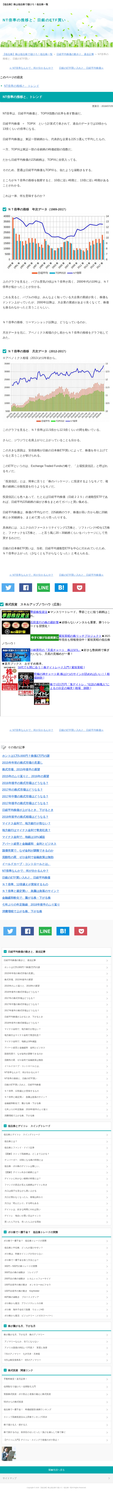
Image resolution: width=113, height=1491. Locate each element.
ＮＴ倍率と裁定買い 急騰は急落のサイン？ (30, 891)
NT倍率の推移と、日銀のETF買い (34, 20)
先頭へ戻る (59, 1469)
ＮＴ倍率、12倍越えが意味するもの (25, 884)
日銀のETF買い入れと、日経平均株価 (26, 877)
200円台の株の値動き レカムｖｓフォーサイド (27, 1278)
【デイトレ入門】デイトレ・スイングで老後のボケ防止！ (31, 1440)
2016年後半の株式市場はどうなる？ (25, 783)
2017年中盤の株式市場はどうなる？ (25, 796)
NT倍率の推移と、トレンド (21, 85)
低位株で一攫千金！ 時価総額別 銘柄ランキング (27, 1409)
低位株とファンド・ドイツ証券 (19, 1147)
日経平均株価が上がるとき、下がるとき (27, 810)
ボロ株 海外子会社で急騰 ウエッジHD (24, 1309)
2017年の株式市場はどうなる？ (22, 789)
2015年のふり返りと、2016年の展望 (25, 776)
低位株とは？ (10, 1141)
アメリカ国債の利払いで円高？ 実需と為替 (25, 1347)
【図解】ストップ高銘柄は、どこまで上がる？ (26, 1154)
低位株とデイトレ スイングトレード (22, 1134)
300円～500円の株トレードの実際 (20, 1266)
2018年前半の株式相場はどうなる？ (25, 816)
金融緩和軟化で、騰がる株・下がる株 (26, 897)
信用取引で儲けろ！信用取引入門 (20, 1386)
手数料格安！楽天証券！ (15, 1379)
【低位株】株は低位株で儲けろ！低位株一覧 (25, 4)
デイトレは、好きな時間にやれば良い (22, 1209)
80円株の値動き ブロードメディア (21, 1297)
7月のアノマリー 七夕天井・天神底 (22, 1354)
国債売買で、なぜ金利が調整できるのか (27, 850)
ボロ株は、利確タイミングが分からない (23, 1254)
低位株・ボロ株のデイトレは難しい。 (22, 1166)
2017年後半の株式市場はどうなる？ (25, 803)
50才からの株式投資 (13, 1402)
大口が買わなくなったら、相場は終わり (23, 1197)
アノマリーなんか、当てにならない (21, 1341)
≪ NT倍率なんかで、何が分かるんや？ (31, 67)
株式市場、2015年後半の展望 (21, 769)
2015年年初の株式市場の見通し (22, 762)
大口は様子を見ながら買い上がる (20, 1191)
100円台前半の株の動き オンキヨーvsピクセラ (27, 1284)
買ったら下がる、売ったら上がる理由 (22, 1222)
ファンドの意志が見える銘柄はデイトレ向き (25, 1185)
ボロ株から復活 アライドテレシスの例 (23, 1303)
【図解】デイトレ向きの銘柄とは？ (21, 1172)
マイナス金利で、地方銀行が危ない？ (26, 823)
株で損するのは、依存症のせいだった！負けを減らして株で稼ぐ (35, 1432)
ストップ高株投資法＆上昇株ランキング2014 (25, 1417)
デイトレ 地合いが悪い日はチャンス (22, 1215)
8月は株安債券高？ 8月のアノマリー (22, 1360)
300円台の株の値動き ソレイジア (21, 1272)
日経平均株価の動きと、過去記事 (20, 960)
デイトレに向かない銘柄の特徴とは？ (22, 1178)
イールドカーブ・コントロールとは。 (26, 864)
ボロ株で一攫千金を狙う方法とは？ (21, 1260)
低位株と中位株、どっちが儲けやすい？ (23, 1247)
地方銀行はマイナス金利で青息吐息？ (26, 830)
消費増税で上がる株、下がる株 (22, 911)
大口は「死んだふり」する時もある (21, 1203)
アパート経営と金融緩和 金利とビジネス (29, 843)
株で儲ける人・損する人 (15, 1424)
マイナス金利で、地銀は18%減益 (23, 837)
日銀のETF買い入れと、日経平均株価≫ (81, 67)
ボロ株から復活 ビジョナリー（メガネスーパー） (29, 1315)
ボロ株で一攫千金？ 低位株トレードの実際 (25, 1240)
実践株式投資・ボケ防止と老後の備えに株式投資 (27, 1394)
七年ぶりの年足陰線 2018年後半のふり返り (31, 904)
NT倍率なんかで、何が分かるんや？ (25, 870)
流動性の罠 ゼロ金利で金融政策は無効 (27, 857)
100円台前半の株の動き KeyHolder (21, 1291)
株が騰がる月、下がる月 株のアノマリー (24, 1334)
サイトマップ (10, 1478)
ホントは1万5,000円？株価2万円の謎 (26, 755)
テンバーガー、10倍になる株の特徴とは (23, 1160)
